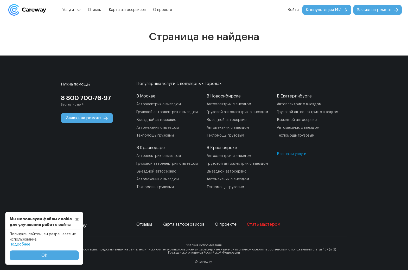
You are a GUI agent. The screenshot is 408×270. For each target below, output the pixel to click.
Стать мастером (263, 224)
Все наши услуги (291, 154)
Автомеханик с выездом (157, 128)
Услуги (68, 10)
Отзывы (94, 10)
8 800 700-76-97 (86, 98)
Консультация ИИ (327, 10)
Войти (293, 10)
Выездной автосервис (156, 120)
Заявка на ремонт (377, 10)
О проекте (162, 10)
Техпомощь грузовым (155, 135)
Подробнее (20, 244)
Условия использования (204, 245)
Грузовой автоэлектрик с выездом (167, 112)
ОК (44, 255)
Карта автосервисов (127, 10)
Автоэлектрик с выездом (158, 104)
